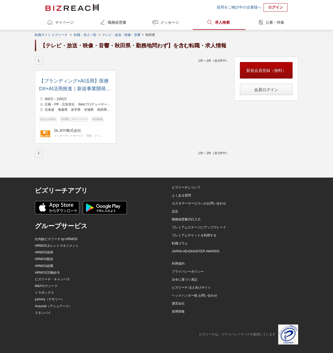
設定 (175, 211)
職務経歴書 (117, 22)
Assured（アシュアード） (53, 306)
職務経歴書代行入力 (186, 219)
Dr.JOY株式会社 (67, 130)
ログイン (275, 7)
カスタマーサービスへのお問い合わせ (199, 203)
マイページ (64, 22)
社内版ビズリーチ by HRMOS (56, 239)
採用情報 (178, 311)
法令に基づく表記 (184, 279)
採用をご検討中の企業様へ (239, 7)
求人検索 (222, 22)
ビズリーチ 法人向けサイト (191, 287)
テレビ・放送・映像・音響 (121, 35)
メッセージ (169, 22)
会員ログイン (266, 89)
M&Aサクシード (46, 286)
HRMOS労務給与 (47, 272)
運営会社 (178, 303)
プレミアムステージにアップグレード (199, 227)
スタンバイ (43, 313)
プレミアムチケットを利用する (194, 235)
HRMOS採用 (44, 252)
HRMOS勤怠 (44, 259)
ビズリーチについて (186, 187)
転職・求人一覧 (85, 35)
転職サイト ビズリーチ (51, 35)
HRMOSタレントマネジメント (57, 246)
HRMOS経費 (44, 266)
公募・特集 (275, 22)
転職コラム (180, 243)
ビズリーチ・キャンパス (52, 279)
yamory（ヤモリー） (49, 299)
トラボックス (44, 292)
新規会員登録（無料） (266, 70)
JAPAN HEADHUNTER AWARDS (195, 251)
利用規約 (178, 263)
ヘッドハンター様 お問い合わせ (194, 295)
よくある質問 (181, 195)
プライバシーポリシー (188, 271)
